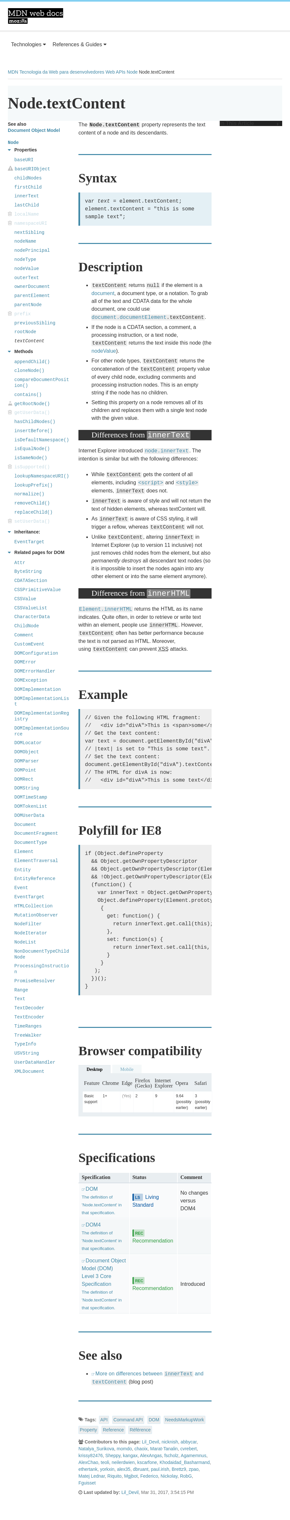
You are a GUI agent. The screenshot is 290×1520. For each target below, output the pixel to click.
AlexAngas (151, 1455)
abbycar (189, 1441)
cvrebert (188, 1448)
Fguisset (87, 1482)
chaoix (140, 1448)
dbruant (140, 1469)
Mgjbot (131, 1476)
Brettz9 (179, 1469)
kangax (130, 1455)
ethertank (87, 1469)
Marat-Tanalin (164, 1448)
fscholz (171, 1455)
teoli (105, 1462)
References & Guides (79, 44)
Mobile (126, 1069)
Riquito (114, 1476)
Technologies (28, 44)
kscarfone (147, 1462)
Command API (128, 1419)
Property (88, 1429)
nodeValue (103, 351)
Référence (140, 1429)
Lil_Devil (150, 1441)
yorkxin (107, 1469)
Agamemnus (193, 1455)
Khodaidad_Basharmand (184, 1462)
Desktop (95, 1069)
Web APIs (115, 72)
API (104, 1419)
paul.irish (160, 1469)
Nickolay (168, 1476)
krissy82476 (90, 1455)
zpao (194, 1469)
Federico (149, 1476)
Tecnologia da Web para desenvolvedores (62, 72)
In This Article (249, 123)
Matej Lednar (91, 1476)
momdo (124, 1448)
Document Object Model (34, 130)
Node (132, 72)
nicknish (169, 1441)
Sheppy (112, 1455)
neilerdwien (123, 1462)
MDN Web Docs (35, 16)
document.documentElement (128, 317)
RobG (186, 1476)
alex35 (123, 1469)
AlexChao (88, 1462)
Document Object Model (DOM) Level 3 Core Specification (104, 1284)
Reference (113, 1429)
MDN (13, 72)
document (102, 293)
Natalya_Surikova (96, 1448)
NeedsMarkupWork (184, 1419)
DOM (154, 1419)
